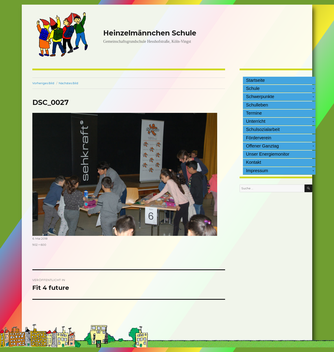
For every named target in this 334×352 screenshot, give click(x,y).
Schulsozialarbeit (263, 129)
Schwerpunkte (260, 96)
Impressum (257, 170)
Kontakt (253, 162)
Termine (254, 113)
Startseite (255, 80)
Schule (253, 88)
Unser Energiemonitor (267, 154)
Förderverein (258, 137)
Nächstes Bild (68, 83)
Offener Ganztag (262, 145)
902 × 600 (39, 244)
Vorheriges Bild (43, 83)
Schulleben (257, 104)
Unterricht (255, 121)
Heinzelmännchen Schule (149, 33)
